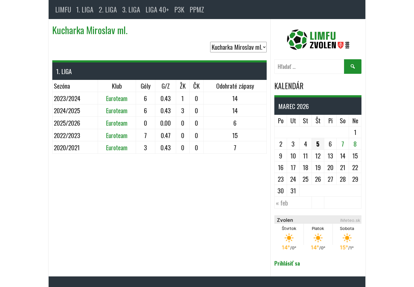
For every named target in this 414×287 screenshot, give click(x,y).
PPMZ (197, 9)
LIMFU (63, 9)
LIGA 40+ (157, 9)
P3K (179, 9)
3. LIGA (131, 9)
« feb (282, 202)
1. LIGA (84, 9)
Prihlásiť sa (287, 263)
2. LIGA (108, 9)
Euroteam (117, 98)
